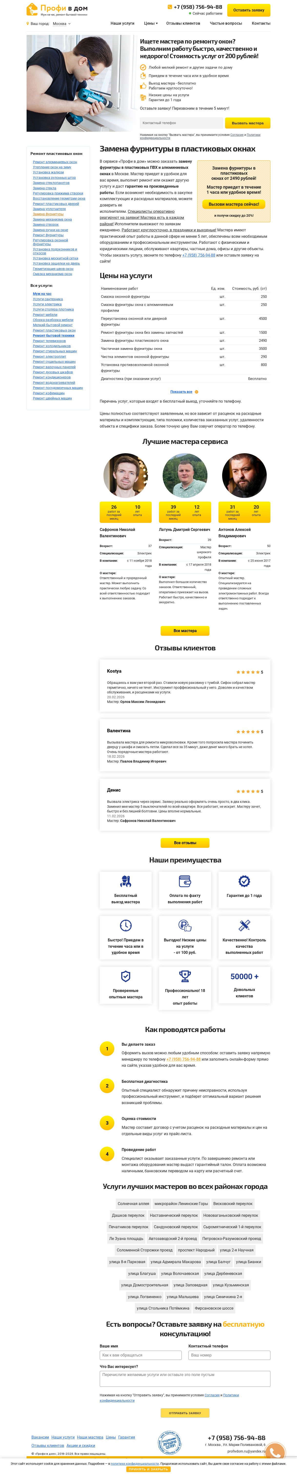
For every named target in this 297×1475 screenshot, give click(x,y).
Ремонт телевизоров (49, 341)
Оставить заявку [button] (248, 10)
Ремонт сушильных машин (54, 362)
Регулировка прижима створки (58, 193)
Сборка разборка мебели (53, 320)
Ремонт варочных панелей (54, 367)
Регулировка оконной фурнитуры (50, 242)
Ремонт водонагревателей (54, 383)
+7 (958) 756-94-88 (198, 7)
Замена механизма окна (52, 219)
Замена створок (46, 224)
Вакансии (40, 1437)
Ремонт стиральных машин (55, 351)
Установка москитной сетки (55, 258)
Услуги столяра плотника (53, 309)
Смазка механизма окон (52, 274)
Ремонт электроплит (49, 356)
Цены (149, 23)
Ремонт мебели (45, 315)
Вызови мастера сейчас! (234, 204)
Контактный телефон (208, 1346)
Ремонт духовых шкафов (53, 372)
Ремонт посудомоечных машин (58, 388)
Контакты (261, 23)
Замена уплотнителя (49, 209)
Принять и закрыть (148, 1469)
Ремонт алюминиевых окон (55, 162)
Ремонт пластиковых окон (54, 330)
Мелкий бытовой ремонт (53, 325)
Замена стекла (44, 188)
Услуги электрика (47, 304)
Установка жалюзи (48, 172)
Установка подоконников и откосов (55, 251)
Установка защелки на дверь (56, 263)
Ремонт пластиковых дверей (56, 204)
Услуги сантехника (48, 299)
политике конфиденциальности (135, 1463)
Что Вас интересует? (119, 1366)
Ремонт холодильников (52, 346)
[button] (275, 1453)
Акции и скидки (81, 1445)
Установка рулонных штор (54, 178)
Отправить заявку (185, 1413)
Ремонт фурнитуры (48, 235)
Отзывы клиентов (183, 23)
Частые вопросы (226, 23)
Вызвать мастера (248, 123)
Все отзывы (185, 842)
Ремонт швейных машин (52, 398)
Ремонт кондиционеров (52, 377)
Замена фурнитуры (48, 214)
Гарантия (126, 1437)
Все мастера (185, 630)
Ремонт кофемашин (49, 393)
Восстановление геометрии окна (59, 198)
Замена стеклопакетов (51, 183)
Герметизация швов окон (53, 269)
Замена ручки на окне (50, 230)
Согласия (237, 135)
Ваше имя (109, 1346)
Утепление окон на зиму (52, 167)
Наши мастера (90, 1437)
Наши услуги (122, 23)
